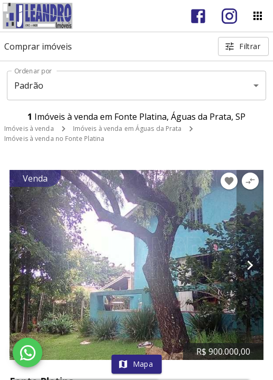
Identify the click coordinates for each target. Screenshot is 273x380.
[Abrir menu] (257, 15)
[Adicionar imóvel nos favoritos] (229, 181)
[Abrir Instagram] (229, 16)
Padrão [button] (28, 85)
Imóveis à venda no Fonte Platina (54, 138)
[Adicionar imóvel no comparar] (250, 181)
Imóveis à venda (29, 128)
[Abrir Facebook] (198, 16)
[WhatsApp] (27, 352)
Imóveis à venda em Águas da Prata (127, 128)
